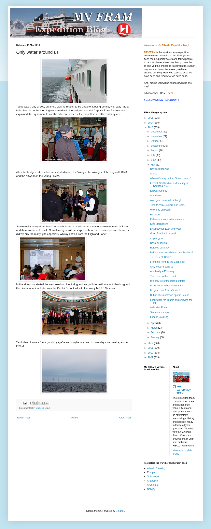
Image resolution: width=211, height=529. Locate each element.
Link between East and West (165, 228)
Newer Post (23, 417)
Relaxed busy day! (160, 247)
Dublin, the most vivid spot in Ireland (169, 295)
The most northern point (163, 276)
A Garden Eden (158, 307)
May (153, 164)
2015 (151, 117)
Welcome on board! (160, 209)
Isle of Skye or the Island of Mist (167, 281)
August (155, 150)
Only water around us (161, 266)
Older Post (125, 417)
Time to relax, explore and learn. (167, 205)
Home (74, 417)
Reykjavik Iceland (159, 169)
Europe (151, 472)
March (154, 327)
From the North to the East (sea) (167, 261)
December (157, 131)
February (156, 332)
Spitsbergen (153, 476)
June (154, 160)
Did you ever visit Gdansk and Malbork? (171, 252)
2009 (151, 357)
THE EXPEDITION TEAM (184, 390)
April (153, 323)
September (157, 145)
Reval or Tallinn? (159, 243)
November (157, 136)
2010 (151, 352)
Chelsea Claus (43, 408)
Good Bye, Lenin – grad (163, 233)
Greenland (152, 484)
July (153, 155)
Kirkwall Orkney (158, 190)
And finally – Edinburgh (162, 271)
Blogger (120, 511)
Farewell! (155, 214)
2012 (151, 343)
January (155, 337)
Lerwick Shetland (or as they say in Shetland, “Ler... (169, 184)
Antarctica (152, 480)
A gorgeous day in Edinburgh (165, 200)
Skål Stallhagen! (159, 224)
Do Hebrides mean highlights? (166, 285)
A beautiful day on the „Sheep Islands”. (171, 178)
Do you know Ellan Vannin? (165, 290)
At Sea (153, 173)
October (155, 141)
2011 (151, 347)
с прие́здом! (157, 238)
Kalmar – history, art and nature (167, 219)
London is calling (159, 317)
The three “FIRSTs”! (160, 257)
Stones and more (159, 312)
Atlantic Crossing (156, 468)
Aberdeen (155, 195)
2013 (151, 127)
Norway (151, 489)
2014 (151, 122)
